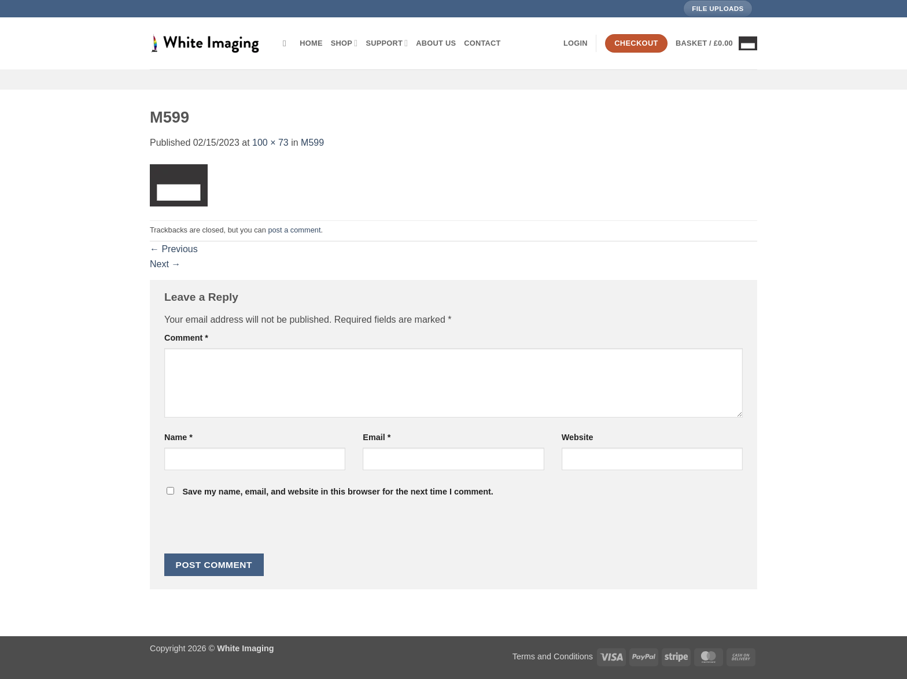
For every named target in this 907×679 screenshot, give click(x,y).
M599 (312, 142)
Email (376, 437)
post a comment (294, 230)
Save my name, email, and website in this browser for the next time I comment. (337, 491)
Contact (482, 43)
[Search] (287, 43)
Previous (174, 249)
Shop (344, 43)
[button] (575, 43)
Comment (186, 337)
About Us (436, 43)
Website (577, 437)
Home (311, 43)
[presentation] (243, 528)
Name (178, 437)
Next (165, 264)
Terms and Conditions (553, 656)
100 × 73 (270, 142)
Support (387, 43)
